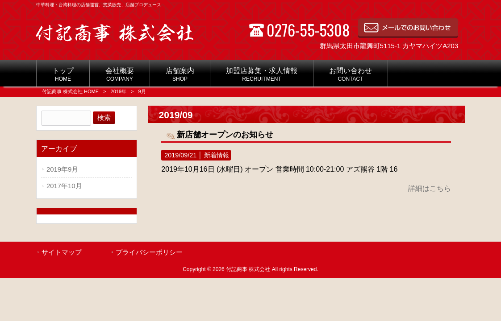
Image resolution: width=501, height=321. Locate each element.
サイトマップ (62, 252)
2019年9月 (62, 169)
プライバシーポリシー (149, 252)
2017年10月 (64, 185)
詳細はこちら (429, 188)
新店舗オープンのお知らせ (225, 134)
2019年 (118, 91)
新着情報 (216, 155)
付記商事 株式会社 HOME (70, 91)
